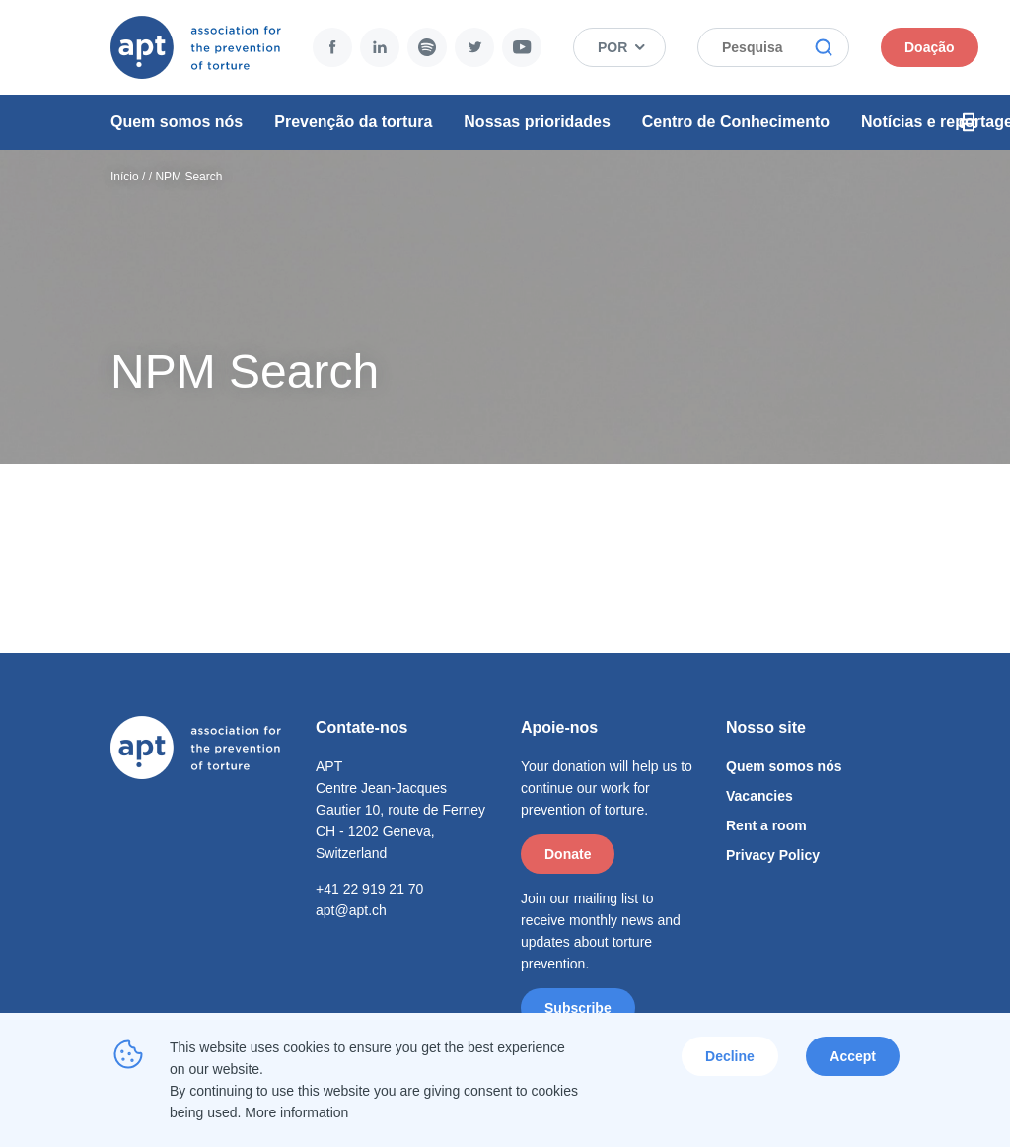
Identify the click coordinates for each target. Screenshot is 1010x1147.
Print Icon (968, 122)
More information (296, 1112)
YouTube (521, 47)
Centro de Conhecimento (736, 121)
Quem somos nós (176, 121)
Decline (730, 1056)
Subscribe (578, 1008)
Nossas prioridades (537, 121)
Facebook (332, 47)
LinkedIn (379, 47)
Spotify (427, 47)
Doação (929, 47)
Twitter (474, 47)
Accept (853, 1056)
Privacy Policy (773, 855)
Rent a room (766, 825)
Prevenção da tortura (353, 121)
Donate (567, 854)
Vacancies (759, 796)
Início (124, 176)
